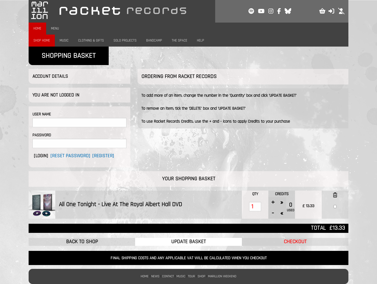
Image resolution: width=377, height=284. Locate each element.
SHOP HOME (41, 40)
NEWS (155, 276)
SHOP (201, 276)
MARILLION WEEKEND (222, 276)
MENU (55, 28)
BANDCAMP (154, 40)
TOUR (191, 276)
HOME (37, 28)
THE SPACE (179, 40)
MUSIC (64, 40)
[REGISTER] (103, 156)
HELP (200, 40)
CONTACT (168, 276)
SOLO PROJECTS (125, 40)
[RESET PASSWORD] (70, 156)
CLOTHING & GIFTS (91, 40)
